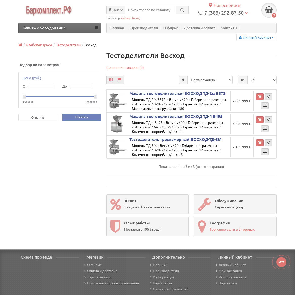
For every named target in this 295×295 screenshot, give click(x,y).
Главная (117, 28)
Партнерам (226, 283)
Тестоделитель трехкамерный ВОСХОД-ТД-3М (175, 139)
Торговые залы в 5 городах (232, 229)
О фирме (171, 28)
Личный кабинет (231, 265)
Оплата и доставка (100, 271)
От (25, 86)
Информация (162, 277)
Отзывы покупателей (169, 289)
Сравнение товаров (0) (125, 67)
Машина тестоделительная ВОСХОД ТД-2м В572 (177, 93)
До (64, 86)
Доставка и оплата (199, 28)
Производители (144, 28)
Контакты (229, 28)
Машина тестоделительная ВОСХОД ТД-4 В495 (175, 116)
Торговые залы (98, 277)
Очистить (38, 117)
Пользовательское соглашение (111, 283)
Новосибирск (224, 5)
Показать (81, 117)
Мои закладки (229, 271)
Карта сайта (161, 283)
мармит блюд (130, 18)
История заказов (231, 277)
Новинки (158, 265)
